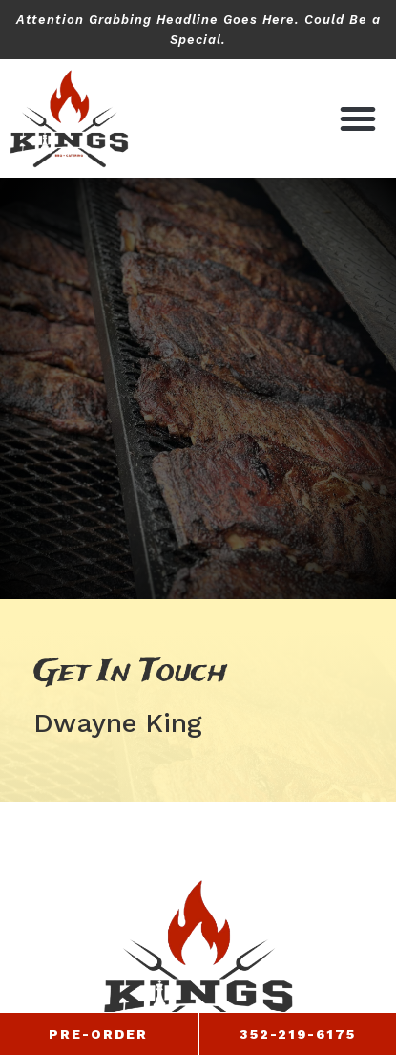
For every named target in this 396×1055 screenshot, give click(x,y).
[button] (357, 118)
